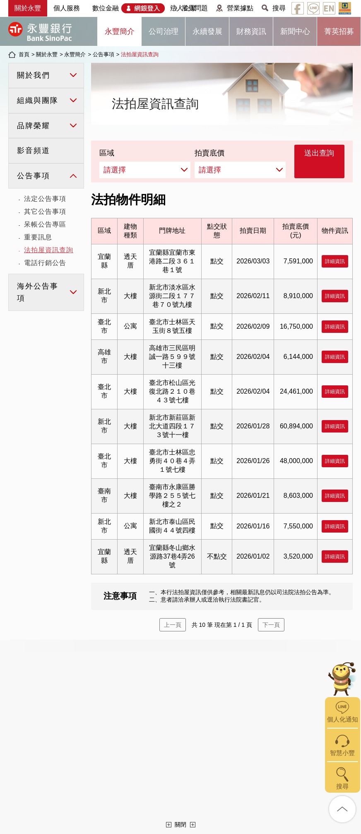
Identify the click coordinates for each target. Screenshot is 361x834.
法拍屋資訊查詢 (140, 54)
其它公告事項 (45, 211)
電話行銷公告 (45, 262)
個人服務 (66, 8)
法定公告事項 (45, 198)
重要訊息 (38, 237)
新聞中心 (295, 31)
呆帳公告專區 (45, 224)
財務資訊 (251, 31)
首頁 (24, 54)
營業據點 (240, 8)
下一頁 (271, 624)
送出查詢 (319, 153)
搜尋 (279, 8)
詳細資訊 (335, 261)
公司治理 (163, 31)
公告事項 (103, 54)
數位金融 (105, 8)
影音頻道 (33, 150)
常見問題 (194, 8)
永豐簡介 (120, 31)
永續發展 (207, 31)
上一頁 (172, 624)
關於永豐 (27, 8)
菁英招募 (339, 31)
